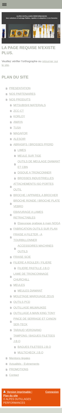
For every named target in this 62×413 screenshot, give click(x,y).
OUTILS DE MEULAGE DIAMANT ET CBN (39, 164)
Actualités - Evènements (24, 363)
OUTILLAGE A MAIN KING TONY (34, 313)
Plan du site (10, 395)
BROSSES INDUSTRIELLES (36, 178)
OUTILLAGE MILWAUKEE (29, 307)
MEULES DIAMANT (30, 290)
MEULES (19, 285)
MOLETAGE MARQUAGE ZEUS (33, 296)
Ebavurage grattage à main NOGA (39, 223)
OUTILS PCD (21, 302)
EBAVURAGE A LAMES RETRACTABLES (28, 214)
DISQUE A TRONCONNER (34, 172)
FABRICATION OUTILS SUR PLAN (35, 228)
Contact (14, 375)
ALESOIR (19, 139)
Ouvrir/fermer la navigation (31, 4)
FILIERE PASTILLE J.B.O (33, 268)
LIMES (22, 150)
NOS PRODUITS (20, 99)
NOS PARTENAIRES (22, 93)
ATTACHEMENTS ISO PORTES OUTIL (33, 186)
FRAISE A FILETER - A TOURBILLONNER (27, 237)
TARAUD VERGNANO (27, 330)
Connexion (52, 392)
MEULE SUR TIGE (29, 155)
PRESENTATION (20, 88)
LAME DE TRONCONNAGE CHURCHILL (30, 276)
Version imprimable (17, 392)
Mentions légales (19, 358)
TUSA (17, 127)
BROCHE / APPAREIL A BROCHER (35, 195)
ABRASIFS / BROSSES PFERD (33, 144)
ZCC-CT (18, 110)
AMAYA (18, 122)
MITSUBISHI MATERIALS (29, 105)
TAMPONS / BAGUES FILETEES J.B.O (34, 338)
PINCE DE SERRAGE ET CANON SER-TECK (34, 321)
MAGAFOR (20, 133)
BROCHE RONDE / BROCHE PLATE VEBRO (36, 203)
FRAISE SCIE (22, 256)
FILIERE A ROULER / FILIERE (32, 262)
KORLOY (19, 116)
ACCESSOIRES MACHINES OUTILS (35, 248)
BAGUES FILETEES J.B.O (34, 346)
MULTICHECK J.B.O (30, 352)
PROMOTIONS (18, 369)
